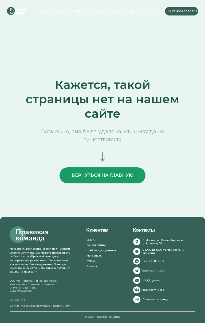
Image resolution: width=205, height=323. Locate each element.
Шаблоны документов (91, 11)
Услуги (44, 11)
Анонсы (148, 11)
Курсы (134, 11)
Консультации (62, 11)
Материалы (119, 11)
